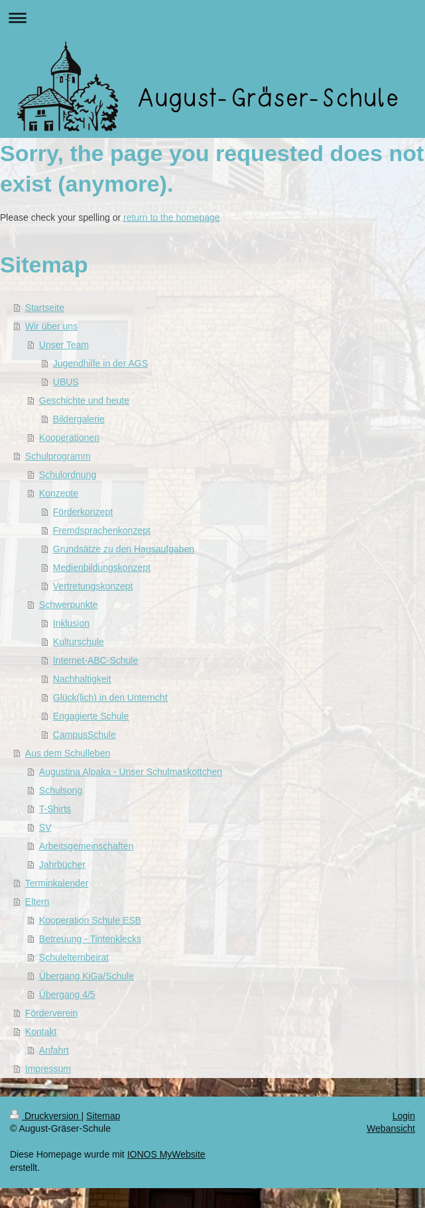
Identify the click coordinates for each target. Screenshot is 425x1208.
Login (404, 1116)
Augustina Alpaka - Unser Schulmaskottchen (130, 771)
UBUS (66, 382)
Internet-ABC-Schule (95, 660)
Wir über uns (51, 326)
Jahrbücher (62, 864)
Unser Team (64, 344)
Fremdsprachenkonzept (102, 530)
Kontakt (40, 1031)
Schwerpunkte (68, 604)
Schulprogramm (58, 456)
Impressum (48, 1068)
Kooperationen (69, 437)
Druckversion (45, 1116)
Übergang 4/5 (67, 994)
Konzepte (58, 493)
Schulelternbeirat (74, 957)
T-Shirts (55, 809)
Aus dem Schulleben (67, 753)
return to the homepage (171, 217)
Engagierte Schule (91, 716)
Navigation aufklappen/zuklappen (212, 17)
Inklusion (71, 623)
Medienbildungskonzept (102, 567)
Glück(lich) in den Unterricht (110, 697)
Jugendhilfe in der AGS (100, 363)
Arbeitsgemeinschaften (86, 846)
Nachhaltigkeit (82, 679)
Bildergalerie (79, 419)
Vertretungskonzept (93, 586)
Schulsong (60, 790)
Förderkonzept (83, 512)
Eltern (37, 901)
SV (45, 827)
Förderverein (51, 1013)
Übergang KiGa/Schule (86, 976)
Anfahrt (54, 1050)
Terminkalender (57, 883)
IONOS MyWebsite (166, 1154)
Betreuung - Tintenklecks (90, 939)
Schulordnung (67, 474)
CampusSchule (84, 734)
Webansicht (391, 1128)
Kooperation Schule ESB (90, 920)
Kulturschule (78, 641)
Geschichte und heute (84, 400)
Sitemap (103, 1116)
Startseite (44, 307)
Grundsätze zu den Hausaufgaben (123, 549)
